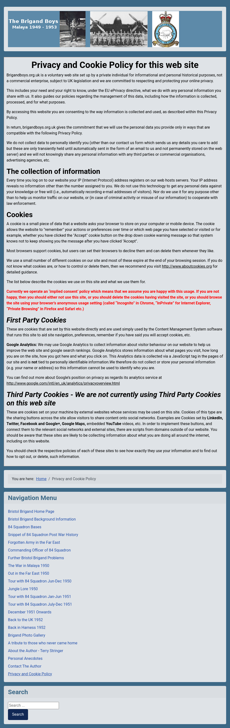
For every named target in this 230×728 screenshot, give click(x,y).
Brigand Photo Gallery (26, 635)
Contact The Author (24, 666)
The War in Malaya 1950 (28, 565)
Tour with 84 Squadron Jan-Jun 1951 (39, 596)
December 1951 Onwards (29, 612)
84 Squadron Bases (24, 527)
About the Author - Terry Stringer (35, 650)
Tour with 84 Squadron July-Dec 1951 (40, 604)
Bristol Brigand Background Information (42, 519)
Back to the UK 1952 (25, 620)
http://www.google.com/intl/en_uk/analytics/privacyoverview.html (63, 383)
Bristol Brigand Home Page (31, 511)
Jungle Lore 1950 (23, 589)
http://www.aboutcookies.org (187, 266)
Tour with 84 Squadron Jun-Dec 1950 (40, 581)
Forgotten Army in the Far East (34, 542)
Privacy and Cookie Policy (30, 674)
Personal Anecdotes (25, 658)
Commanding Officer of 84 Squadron (39, 550)
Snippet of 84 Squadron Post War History (43, 534)
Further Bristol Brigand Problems (36, 558)
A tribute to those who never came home (42, 643)
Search (18, 714)
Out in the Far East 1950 (28, 573)
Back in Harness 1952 (26, 627)
